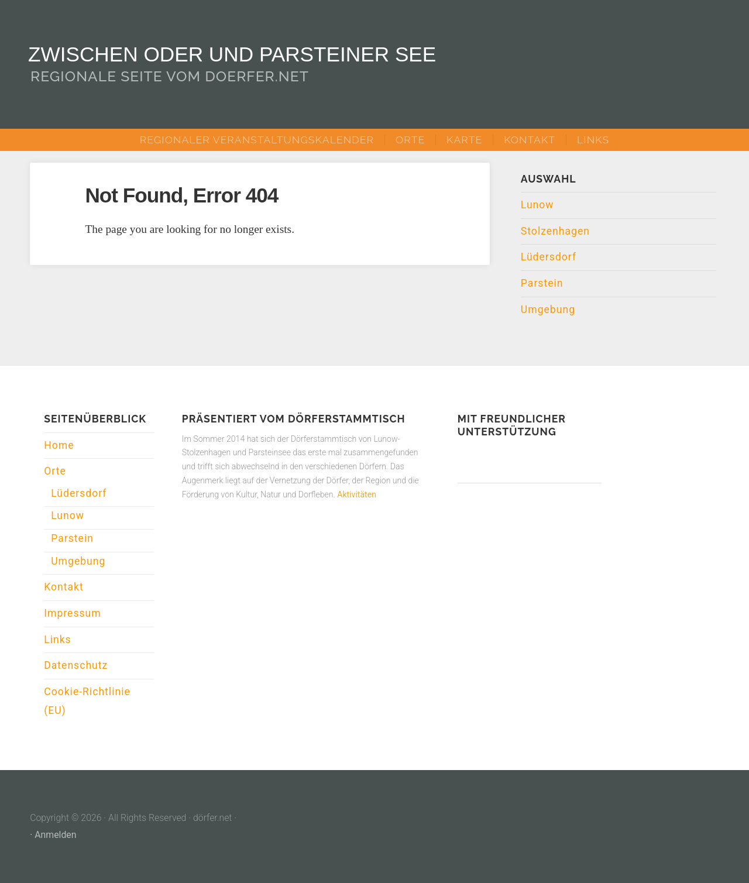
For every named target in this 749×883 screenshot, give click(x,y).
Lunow (537, 205)
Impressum (72, 613)
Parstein (542, 283)
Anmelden (55, 834)
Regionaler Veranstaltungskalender (257, 140)
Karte (464, 140)
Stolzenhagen (555, 231)
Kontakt (529, 140)
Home (59, 445)
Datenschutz (76, 665)
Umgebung (548, 309)
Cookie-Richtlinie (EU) (87, 701)
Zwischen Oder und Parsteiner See (232, 54)
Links (593, 140)
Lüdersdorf (548, 257)
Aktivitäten (356, 494)
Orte (410, 140)
